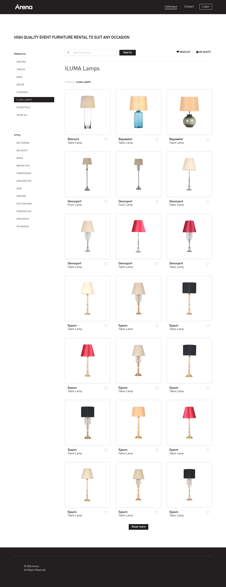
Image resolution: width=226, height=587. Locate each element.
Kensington (24, 181)
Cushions (22, 92)
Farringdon (24, 173)
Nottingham (24, 204)
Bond (20, 158)
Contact (189, 6)
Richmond (23, 227)
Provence (23, 219)
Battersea (23, 143)
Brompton (23, 166)
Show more (138, 527)
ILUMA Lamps (24, 100)
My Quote (203, 52)
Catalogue (171, 6)
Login (205, 6)
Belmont (22, 151)
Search (127, 52)
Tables (21, 70)
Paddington (24, 211)
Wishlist (184, 52)
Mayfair (21, 196)
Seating (21, 62)
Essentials (23, 108)
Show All (22, 115)
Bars (20, 77)
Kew (19, 189)
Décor (20, 85)
